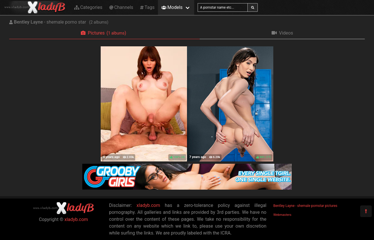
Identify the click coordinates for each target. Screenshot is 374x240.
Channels (121, 7)
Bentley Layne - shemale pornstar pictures (305, 206)
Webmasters (282, 215)
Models (171, 7)
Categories (88, 7)
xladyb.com (76, 219)
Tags (147, 7)
